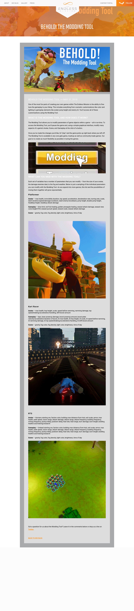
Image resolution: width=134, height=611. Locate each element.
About (6, 3)
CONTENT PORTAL (106, 3)
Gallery (24, 3)
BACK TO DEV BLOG (35, 538)
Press (32, 3)
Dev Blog (15, 3)
